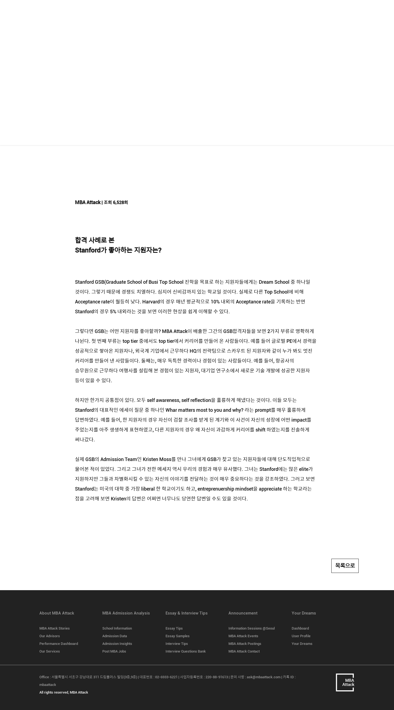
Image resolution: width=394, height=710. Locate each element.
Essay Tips (174, 628)
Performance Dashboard (58, 644)
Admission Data (114, 636)
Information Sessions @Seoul (251, 628)
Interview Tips (177, 644)
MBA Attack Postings (244, 644)
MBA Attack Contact (244, 651)
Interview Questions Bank (186, 651)
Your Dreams (302, 644)
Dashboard (300, 628)
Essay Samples (178, 636)
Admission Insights (117, 644)
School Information (117, 628)
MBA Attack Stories (54, 628)
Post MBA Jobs (114, 651)
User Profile (301, 636)
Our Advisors (49, 636)
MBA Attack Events (243, 636)
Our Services (49, 651)
